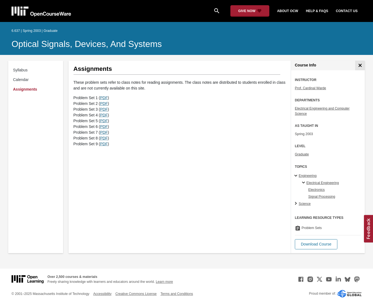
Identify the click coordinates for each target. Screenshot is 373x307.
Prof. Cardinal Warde (310, 88)
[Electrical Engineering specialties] (304, 182)
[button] (316, 244)
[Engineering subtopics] (296, 176)
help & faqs (317, 11)
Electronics (316, 190)
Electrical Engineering (322, 183)
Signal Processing (321, 197)
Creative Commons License (136, 294)
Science (305, 204)
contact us (347, 11)
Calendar (21, 79)
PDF (104, 98)
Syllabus (20, 70)
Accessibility (102, 294)
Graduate (302, 154)
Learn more (164, 282)
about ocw (287, 11)
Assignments (25, 89)
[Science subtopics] (296, 203)
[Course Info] (360, 65)
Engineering (308, 176)
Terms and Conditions (176, 294)
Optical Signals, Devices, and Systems (87, 44)
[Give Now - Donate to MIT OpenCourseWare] (250, 11)
